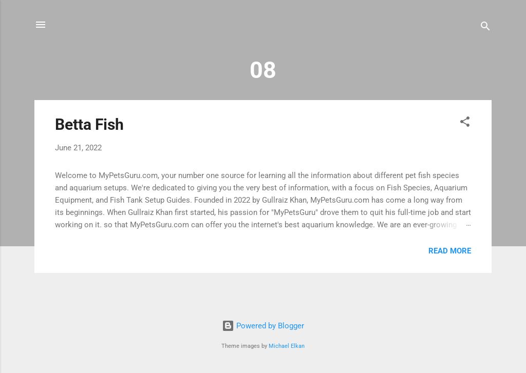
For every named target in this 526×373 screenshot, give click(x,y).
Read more (449, 251)
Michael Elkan (287, 346)
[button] (465, 123)
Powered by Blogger (263, 325)
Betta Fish (89, 124)
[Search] (485, 28)
